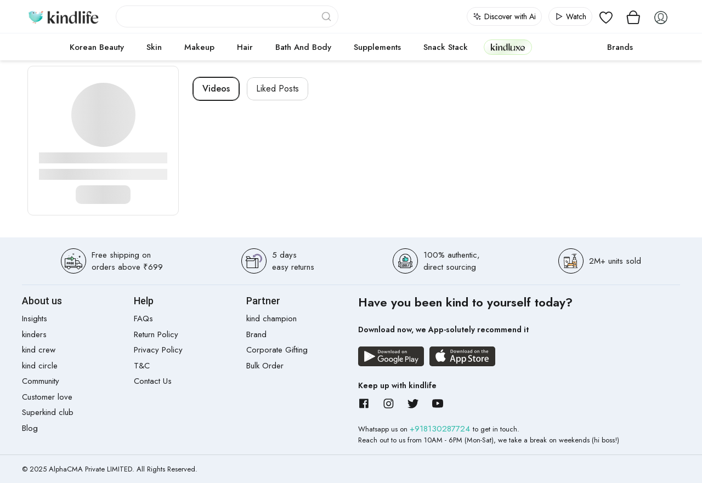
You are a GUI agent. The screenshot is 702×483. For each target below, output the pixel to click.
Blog (30, 428)
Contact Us (153, 381)
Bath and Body (303, 47)
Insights (34, 318)
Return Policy (156, 334)
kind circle (40, 366)
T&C (142, 366)
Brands (620, 47)
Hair (245, 47)
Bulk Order (265, 366)
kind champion (271, 318)
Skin (154, 47)
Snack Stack (445, 47)
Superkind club (47, 412)
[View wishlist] (606, 16)
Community (40, 381)
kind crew (38, 350)
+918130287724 (441, 429)
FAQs (143, 318)
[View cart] (633, 16)
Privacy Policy (158, 350)
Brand (256, 334)
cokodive (566, 47)
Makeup (199, 47)
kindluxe (508, 47)
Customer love (47, 397)
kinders (34, 334)
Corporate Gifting (277, 350)
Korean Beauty (97, 47)
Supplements (377, 47)
